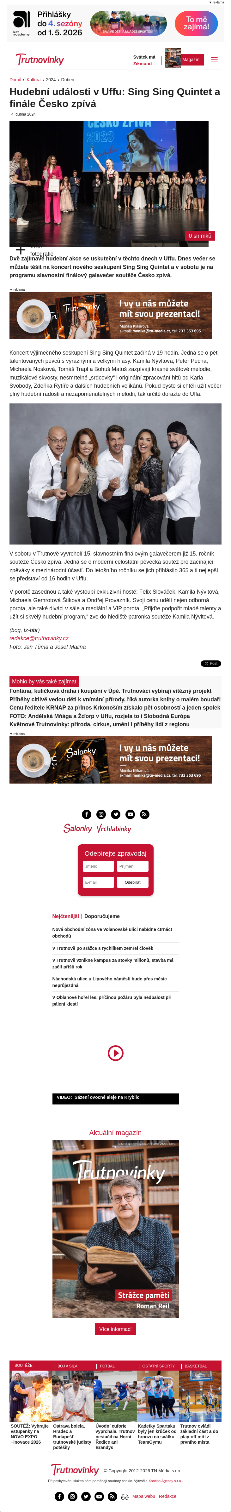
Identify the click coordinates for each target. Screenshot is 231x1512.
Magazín (190, 59)
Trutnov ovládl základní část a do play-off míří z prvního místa (199, 1434)
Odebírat (133, 882)
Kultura (33, 79)
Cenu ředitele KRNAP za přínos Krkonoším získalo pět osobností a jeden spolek (114, 708)
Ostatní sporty (159, 1366)
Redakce (167, 1496)
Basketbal (196, 1366)
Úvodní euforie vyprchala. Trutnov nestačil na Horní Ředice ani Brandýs (115, 1437)
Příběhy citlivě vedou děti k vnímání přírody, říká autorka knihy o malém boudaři (115, 699)
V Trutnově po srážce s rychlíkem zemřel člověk (102, 948)
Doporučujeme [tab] (102, 916)
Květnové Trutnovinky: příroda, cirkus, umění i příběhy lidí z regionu (99, 724)
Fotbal (107, 1366)
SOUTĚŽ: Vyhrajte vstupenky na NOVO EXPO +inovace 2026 (30, 1434)
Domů (15, 79)
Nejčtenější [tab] (65, 916)
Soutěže (24, 1365)
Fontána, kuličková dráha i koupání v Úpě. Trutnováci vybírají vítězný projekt (110, 691)
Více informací (115, 1329)
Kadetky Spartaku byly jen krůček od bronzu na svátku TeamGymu (157, 1434)
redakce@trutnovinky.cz (39, 638)
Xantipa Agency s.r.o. (165, 1481)
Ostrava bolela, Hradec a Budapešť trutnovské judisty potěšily (72, 1437)
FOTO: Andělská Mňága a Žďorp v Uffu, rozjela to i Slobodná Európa (99, 716)
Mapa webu (143, 1496)
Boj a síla (67, 1366)
